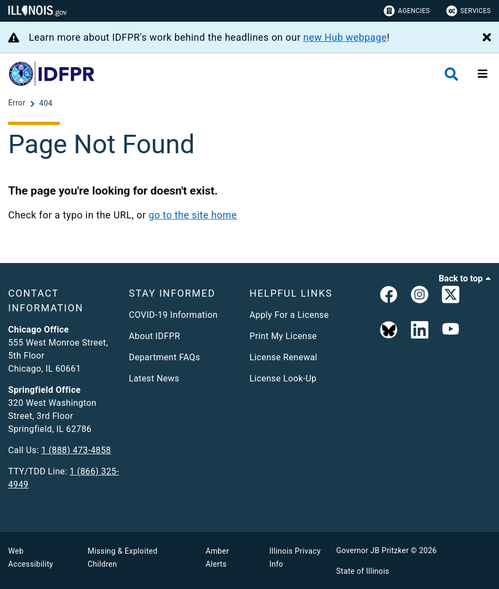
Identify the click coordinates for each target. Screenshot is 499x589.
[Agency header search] (451, 74)
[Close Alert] (487, 38)
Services (468, 10)
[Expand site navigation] (483, 74)
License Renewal (283, 357)
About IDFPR (154, 336)
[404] (46, 103)
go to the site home (192, 215)
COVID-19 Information (173, 315)
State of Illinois (363, 571)
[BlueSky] (388, 330)
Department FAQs (164, 357)
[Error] (18, 103)
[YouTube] (450, 330)
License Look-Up (283, 378)
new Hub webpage (345, 37)
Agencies (407, 10)
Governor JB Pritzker (372, 550)
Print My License (283, 336)
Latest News (154, 378)
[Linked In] (419, 330)
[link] (388, 297)
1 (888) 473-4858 (76, 450)
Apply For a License (289, 315)
